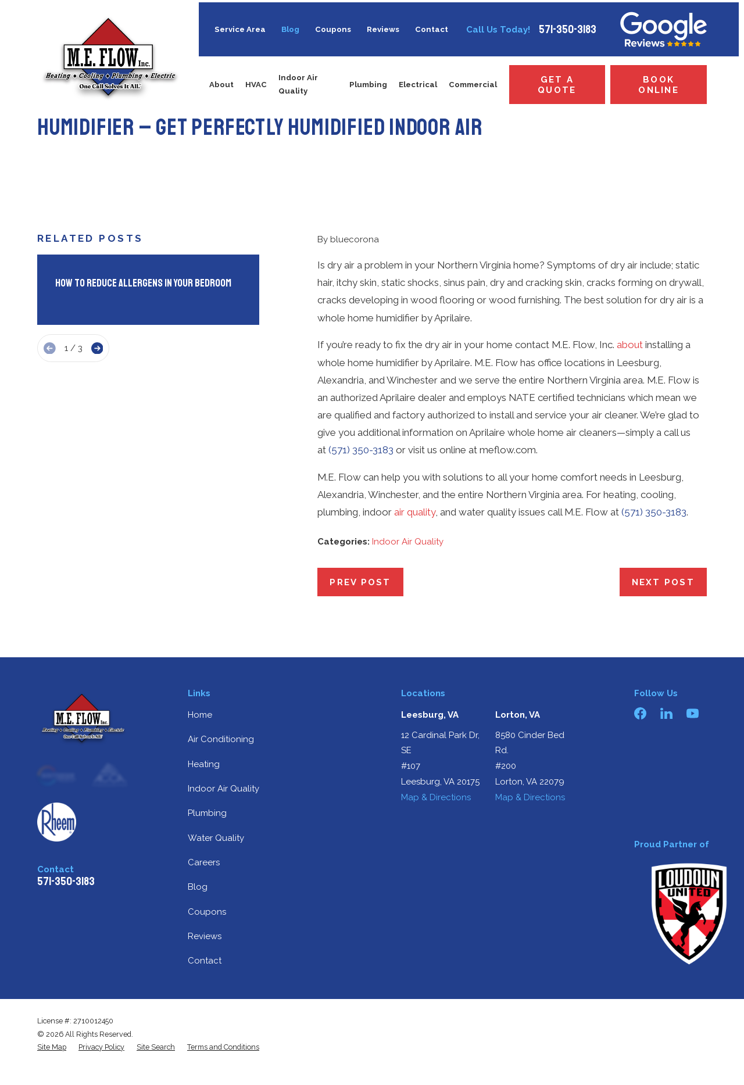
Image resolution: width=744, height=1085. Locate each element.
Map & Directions (436, 797)
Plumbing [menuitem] (368, 84)
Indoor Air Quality (407, 541)
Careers (204, 862)
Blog (290, 29)
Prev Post (360, 582)
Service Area (240, 29)
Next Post (663, 582)
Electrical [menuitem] (418, 84)
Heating (204, 764)
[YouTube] (692, 713)
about (630, 344)
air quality (414, 512)
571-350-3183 (567, 29)
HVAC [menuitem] (256, 84)
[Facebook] (640, 713)
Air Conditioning (221, 739)
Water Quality (216, 838)
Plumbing (207, 813)
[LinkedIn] (666, 713)
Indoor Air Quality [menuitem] (298, 84)
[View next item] (97, 348)
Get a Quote (557, 84)
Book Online (658, 84)
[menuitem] (51, 1047)
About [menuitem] (221, 84)
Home (200, 715)
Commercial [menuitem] (473, 84)
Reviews (383, 29)
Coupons (333, 29)
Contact (431, 29)
